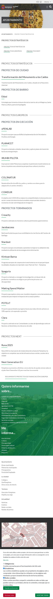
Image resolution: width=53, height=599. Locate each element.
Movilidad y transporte (9, 413)
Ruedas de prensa (7, 509)
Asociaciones (5, 438)
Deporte (4, 401)
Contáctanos (37, 2)
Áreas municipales (7, 465)
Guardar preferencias (11, 590)
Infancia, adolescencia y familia (9, 448)
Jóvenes (4, 450)
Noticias (4, 502)
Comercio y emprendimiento (11, 396)
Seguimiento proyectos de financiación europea (26, 376)
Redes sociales (6, 507)
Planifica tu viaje (7, 495)
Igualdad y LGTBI (7, 406)
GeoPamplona (6, 482)
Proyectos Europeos (13, 51)
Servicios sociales (7, 420)
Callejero (4, 480)
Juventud (4, 408)
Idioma (47, 2)
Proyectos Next (33, 51)
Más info (5, 562)
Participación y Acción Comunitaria (13, 415)
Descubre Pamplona (8, 492)
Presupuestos (6, 470)
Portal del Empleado (8, 472)
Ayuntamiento (7, 34)
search (50, 6)
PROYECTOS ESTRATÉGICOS (14, 47)
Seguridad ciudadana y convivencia (13, 418)
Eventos (4, 505)
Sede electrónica (41, 2)
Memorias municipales (9, 467)
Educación (5, 403)
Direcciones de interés (9, 485)
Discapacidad (6, 443)
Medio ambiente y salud (9, 411)
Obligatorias (9, 565)
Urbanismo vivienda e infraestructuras (14, 422)
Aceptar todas (42, 597)
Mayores (4, 452)
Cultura (4, 399)
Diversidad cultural (7, 445)
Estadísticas (9, 570)
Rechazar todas (9, 597)
